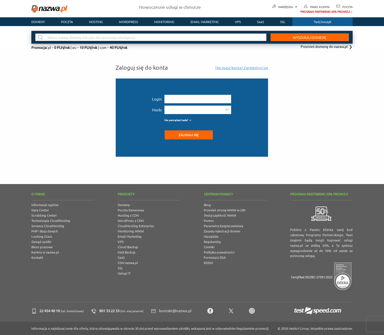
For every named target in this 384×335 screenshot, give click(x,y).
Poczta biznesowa (131, 210)
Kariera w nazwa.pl (45, 252)
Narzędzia (287, 7)
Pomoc (209, 220)
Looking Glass (41, 236)
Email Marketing (130, 236)
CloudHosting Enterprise (136, 226)
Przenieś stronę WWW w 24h (224, 210)
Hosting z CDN (128, 215)
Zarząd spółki (41, 241)
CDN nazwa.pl (128, 263)
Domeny (38, 22)
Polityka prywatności (219, 252)
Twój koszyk (322, 22)
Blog (207, 205)
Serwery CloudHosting (47, 226)
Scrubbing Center (44, 215)
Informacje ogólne (44, 205)
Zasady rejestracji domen (222, 231)
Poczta (347, 7)
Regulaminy (212, 241)
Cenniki (209, 247)
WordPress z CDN (131, 220)
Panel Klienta (320, 7)
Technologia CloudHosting (50, 220)
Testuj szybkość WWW (220, 215)
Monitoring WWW (131, 231)
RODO (208, 263)
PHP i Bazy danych (44, 231)
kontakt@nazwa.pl (175, 310)
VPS (238, 22)
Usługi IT (124, 273)
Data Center (40, 210)
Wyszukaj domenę (309, 37)
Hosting (96, 22)
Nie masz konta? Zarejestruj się (241, 67)
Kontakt (37, 257)
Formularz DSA (215, 257)
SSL (282, 22)
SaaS (260, 22)
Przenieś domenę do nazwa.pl (324, 46)
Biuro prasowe (42, 247)
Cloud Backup (128, 247)
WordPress (128, 22)
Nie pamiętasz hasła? (176, 120)
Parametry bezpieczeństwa (223, 226)
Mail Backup (127, 252)
